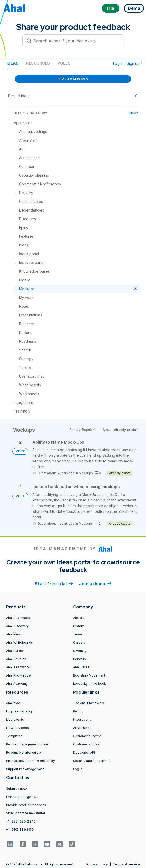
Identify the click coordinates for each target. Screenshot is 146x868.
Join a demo (95, 583)
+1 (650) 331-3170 (20, 830)
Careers (79, 642)
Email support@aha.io (22, 797)
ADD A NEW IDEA (73, 79)
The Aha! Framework (88, 703)
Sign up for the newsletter (25, 813)
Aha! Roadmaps (18, 618)
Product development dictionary (30, 761)
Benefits (79, 659)
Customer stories (86, 744)
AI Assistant (82, 728)
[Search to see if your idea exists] (75, 41)
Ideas (12, 63)
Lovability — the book (89, 684)
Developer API (84, 752)
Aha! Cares (81, 667)
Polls (63, 63)
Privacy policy (97, 864)
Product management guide (27, 744)
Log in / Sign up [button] (127, 63)
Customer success (87, 736)
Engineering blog (19, 711)
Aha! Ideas (14, 634)
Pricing (78, 711)
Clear (133, 113)
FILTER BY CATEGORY (27, 113)
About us (79, 618)
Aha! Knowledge (18, 675)
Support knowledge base (25, 769)
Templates (14, 736)
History (78, 626)
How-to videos (17, 728)
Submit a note (16, 788)
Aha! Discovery (17, 626)
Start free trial (54, 583)
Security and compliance (91, 761)
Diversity (79, 651)
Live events (15, 719)
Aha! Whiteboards (19, 642)
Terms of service (126, 864)
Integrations (82, 719)
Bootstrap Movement (89, 675)
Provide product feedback (26, 805)
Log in (77, 769)
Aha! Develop (16, 659)
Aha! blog (13, 703)
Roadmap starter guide (23, 752)
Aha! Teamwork (18, 667)
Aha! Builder (15, 651)
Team (77, 634)
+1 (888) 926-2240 (20, 821)
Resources (38, 63)
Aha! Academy (17, 684)
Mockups (86, 473)
